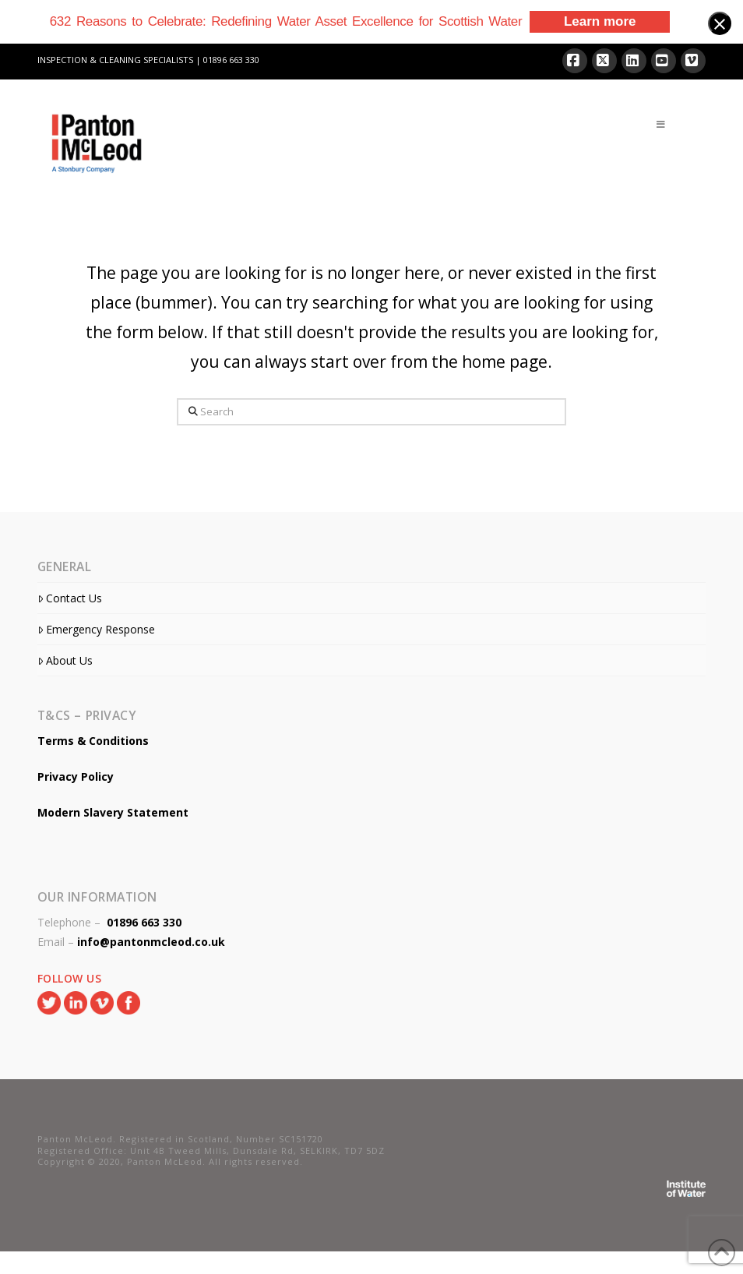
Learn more (600, 21)
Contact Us (69, 598)
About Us (65, 660)
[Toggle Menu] (661, 124)
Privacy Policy (75, 776)
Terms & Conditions (93, 740)
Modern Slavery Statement (112, 812)
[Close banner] (719, 23)
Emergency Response (96, 629)
